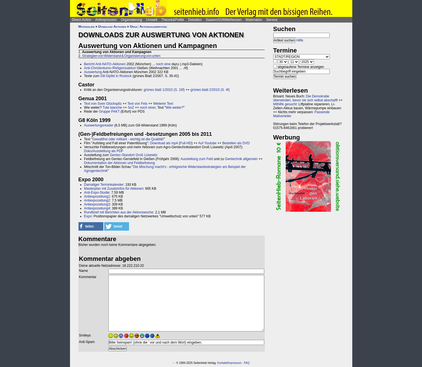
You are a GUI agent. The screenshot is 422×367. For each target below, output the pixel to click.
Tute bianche (112, 108)
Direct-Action (81, 20)
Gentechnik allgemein (241, 159)
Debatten (195, 20)
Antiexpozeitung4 (97, 208)
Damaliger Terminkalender (104, 185)
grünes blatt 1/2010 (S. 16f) (164, 90)
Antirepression (106, 20)
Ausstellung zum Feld (197, 159)
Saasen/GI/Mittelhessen (224, 20)
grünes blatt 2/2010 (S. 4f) (210, 90)
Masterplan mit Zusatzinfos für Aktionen (113, 189)
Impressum (234, 362)
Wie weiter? (174, 108)
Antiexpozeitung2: (97, 200)
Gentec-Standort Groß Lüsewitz (134, 155)
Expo (88, 216)
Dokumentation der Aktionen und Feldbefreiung (119, 163)
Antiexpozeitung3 (97, 204)
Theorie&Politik (172, 20)
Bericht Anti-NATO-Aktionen (105, 64)
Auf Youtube (207, 143)
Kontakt (222, 362)
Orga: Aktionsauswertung (148, 27)
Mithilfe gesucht (285, 104)
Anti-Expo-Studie (97, 193)
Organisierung (131, 20)
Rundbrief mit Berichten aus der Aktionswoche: (119, 212)
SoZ (131, 108)
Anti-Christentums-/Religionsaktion (110, 68)
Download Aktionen (112, 27)
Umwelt (151, 20)
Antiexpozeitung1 (97, 196)
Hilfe (299, 40)
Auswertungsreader (98, 125)
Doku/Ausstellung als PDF (103, 151)
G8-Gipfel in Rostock (116, 76)
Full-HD (186, 143)
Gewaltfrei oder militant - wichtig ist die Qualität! (128, 139)
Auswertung (93, 72)
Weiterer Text (163, 104)
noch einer (148, 108)
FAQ (247, 362)
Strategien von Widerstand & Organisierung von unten (121, 56)
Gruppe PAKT (109, 111)
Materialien (254, 20)
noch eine (163, 64)
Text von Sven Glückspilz (103, 104)
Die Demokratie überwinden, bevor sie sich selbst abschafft (305, 98)
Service (271, 20)
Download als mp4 (164, 143)
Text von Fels (137, 104)
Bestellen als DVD (236, 143)
